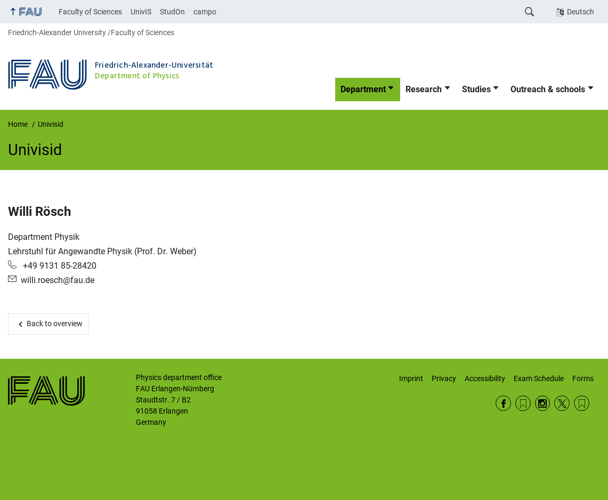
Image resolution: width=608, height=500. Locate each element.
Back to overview (55, 323)
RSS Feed (523, 403)
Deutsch (580, 11)
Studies (476, 89)
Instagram (542, 403)
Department (363, 89)
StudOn (172, 11)
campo (204, 11)
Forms (583, 378)
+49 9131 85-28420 (58, 266)
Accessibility (485, 378)
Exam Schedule (539, 378)
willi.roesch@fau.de (57, 280)
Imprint (411, 378)
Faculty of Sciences (90, 11)
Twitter (562, 403)
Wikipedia (581, 403)
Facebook (503, 403)
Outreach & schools (547, 89)
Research (424, 89)
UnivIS (141, 11)
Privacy (444, 378)
